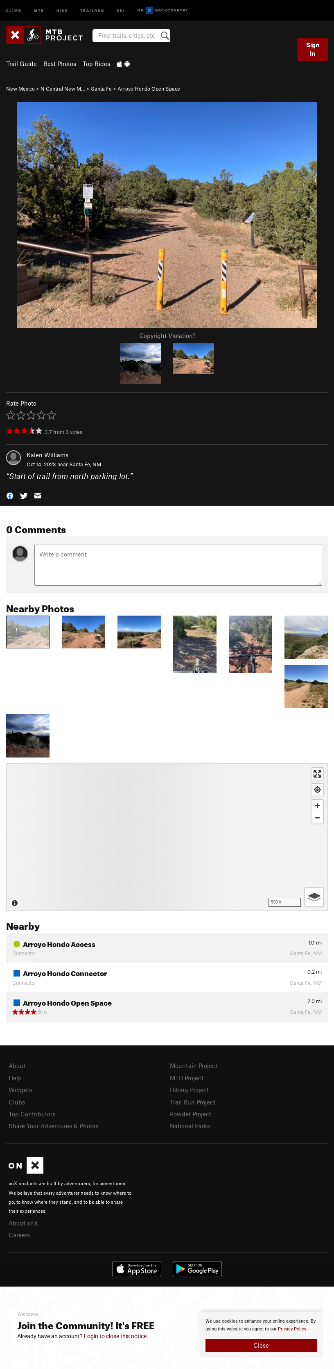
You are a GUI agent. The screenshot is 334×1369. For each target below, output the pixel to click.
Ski (121, 10)
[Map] (167, 837)
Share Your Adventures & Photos (53, 1125)
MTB (39, 10)
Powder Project (190, 1114)
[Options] (314, 897)
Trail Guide (21, 63)
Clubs (17, 1102)
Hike (62, 10)
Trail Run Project (192, 1102)
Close (261, 1345)
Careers (19, 1235)
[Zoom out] (317, 818)
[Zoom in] (317, 806)
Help (15, 1078)
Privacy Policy (292, 1329)
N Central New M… (63, 88)
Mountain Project (193, 1065)
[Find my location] (317, 790)
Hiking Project (189, 1089)
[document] (261, 1334)
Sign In (312, 49)
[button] (10, 495)
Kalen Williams (47, 455)
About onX (23, 1223)
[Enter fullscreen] (317, 774)
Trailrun (92, 10)
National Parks (190, 1125)
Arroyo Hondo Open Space (148, 88)
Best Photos (59, 63)
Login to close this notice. (116, 1336)
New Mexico (20, 88)
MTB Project (186, 1078)
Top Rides (96, 63)
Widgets (20, 1089)
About (17, 1065)
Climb (14, 10)
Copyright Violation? (167, 335)
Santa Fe (101, 88)
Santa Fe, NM (85, 464)
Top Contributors (32, 1114)
